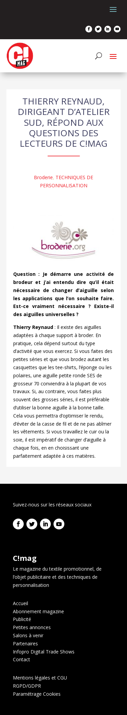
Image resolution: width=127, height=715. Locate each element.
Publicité (22, 619)
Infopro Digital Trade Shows (44, 651)
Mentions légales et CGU (40, 677)
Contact (21, 659)
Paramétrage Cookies (37, 694)
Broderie (43, 177)
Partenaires (25, 643)
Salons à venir (28, 635)
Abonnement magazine (38, 611)
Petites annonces (32, 627)
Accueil (20, 603)
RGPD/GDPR (27, 686)
